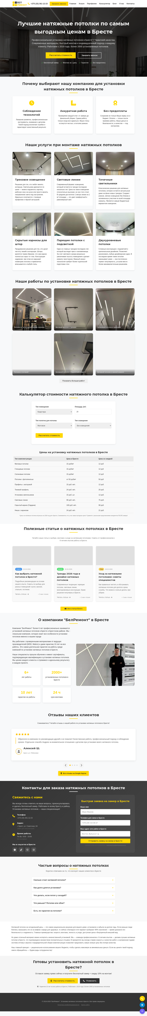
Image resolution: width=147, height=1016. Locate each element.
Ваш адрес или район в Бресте (93, 833)
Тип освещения (81, 420)
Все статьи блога (73, 613)
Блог (115, 4)
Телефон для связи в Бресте (92, 822)
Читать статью (22, 598)
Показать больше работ (73, 381)
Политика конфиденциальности (68, 1009)
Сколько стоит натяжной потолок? (73, 884)
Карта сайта (85, 1009)
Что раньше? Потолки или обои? (73, 908)
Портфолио (92, 4)
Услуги (81, 4)
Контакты (131, 4)
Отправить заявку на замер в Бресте (105, 846)
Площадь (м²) (80, 407)
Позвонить (89, 985)
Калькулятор (104, 4)
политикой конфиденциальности (116, 850)
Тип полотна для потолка (46, 420)
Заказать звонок (59, 4)
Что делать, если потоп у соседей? (73, 900)
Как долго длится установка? (73, 892)
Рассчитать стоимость (60, 55)
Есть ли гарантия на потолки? (73, 915)
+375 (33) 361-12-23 (38, 4)
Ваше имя (84, 811)
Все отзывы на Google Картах (73, 778)
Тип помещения (42, 407)
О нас (121, 4)
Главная (72, 4)
